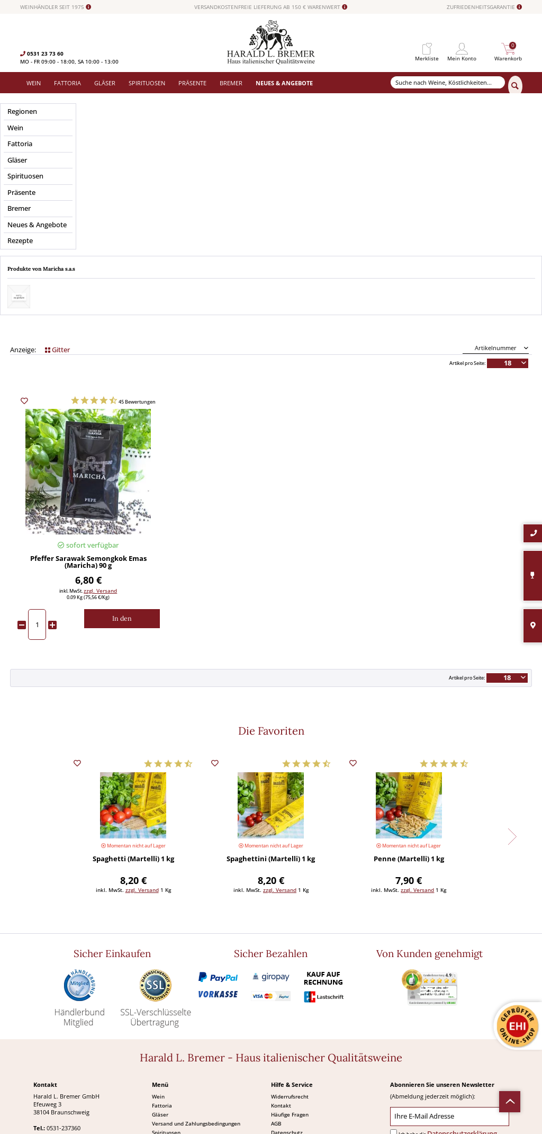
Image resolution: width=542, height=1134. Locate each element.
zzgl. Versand (100, 462)
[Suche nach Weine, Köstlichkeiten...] (448, 82)
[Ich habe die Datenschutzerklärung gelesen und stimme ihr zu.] (393, 1004)
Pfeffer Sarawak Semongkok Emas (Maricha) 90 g (88, 434)
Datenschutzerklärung (462, 1005)
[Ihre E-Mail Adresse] (449, 988)
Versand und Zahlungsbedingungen (196, 994)
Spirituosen (166, 1003)
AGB (276, 994)
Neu (157, 1030)
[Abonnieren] (449, 1026)
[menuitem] (427, 49)
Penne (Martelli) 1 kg (409, 731)
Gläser (160, 985)
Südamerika (167, 1039)
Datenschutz (287, 1003)
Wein (158, 967)
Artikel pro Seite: (467, 234)
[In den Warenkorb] (122, 489)
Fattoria (162, 976)
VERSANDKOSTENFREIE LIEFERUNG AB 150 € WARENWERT (270, 7)
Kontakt (281, 976)
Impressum (285, 1012)
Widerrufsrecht (290, 967)
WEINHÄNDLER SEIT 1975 (55, 7)
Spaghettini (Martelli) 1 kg (271, 731)
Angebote (164, 1021)
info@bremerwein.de (83, 1023)
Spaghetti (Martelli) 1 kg (133, 731)
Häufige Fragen (290, 985)
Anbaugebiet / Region (271, 175)
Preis (88, 175)
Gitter (57, 221)
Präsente (163, 1012)
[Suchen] (515, 86)
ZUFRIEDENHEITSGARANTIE (484, 7)
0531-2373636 (65, 1015)
